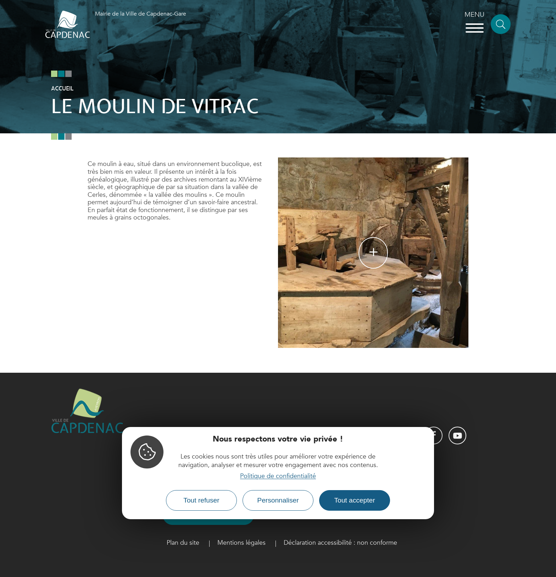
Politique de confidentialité (278, 476)
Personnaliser (278, 500)
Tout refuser (201, 500)
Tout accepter (354, 500)
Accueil (62, 88)
